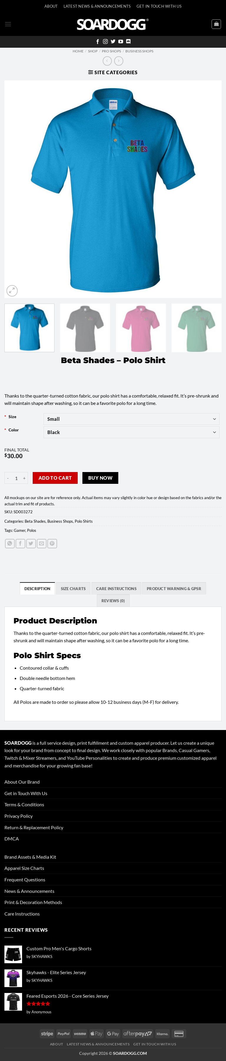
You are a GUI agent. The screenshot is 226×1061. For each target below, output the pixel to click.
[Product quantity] (16, 478)
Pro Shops (111, 51)
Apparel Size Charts (24, 868)
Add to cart (55, 478)
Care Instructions (22, 913)
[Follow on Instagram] (105, 41)
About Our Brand (22, 781)
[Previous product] (118, 60)
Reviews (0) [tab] (113, 600)
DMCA (11, 838)
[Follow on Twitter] (113, 41)
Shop (92, 51)
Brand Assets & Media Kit (30, 857)
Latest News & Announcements (97, 6)
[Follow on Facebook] (97, 41)
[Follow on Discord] (128, 41)
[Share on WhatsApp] (10, 544)
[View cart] (216, 24)
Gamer (19, 530)
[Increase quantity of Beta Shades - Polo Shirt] (24, 478)
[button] (7, 24)
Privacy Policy (18, 816)
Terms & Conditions (24, 804)
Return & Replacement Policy (33, 827)
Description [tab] (37, 588)
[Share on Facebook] (20, 544)
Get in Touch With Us (25, 793)
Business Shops (139, 51)
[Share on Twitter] (31, 544)
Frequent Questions (24, 879)
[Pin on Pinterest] (52, 544)
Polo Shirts (84, 521)
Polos (31, 530)
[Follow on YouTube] (120, 41)
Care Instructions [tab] (116, 588)
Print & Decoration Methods (33, 902)
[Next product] (107, 60)
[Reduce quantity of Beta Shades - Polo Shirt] (7, 478)
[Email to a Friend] (41, 544)
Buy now (100, 478)
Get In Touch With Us (159, 6)
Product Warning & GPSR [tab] (174, 588)
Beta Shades (35, 521)
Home (78, 51)
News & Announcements (29, 891)
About (51, 6)
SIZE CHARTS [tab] (73, 588)
